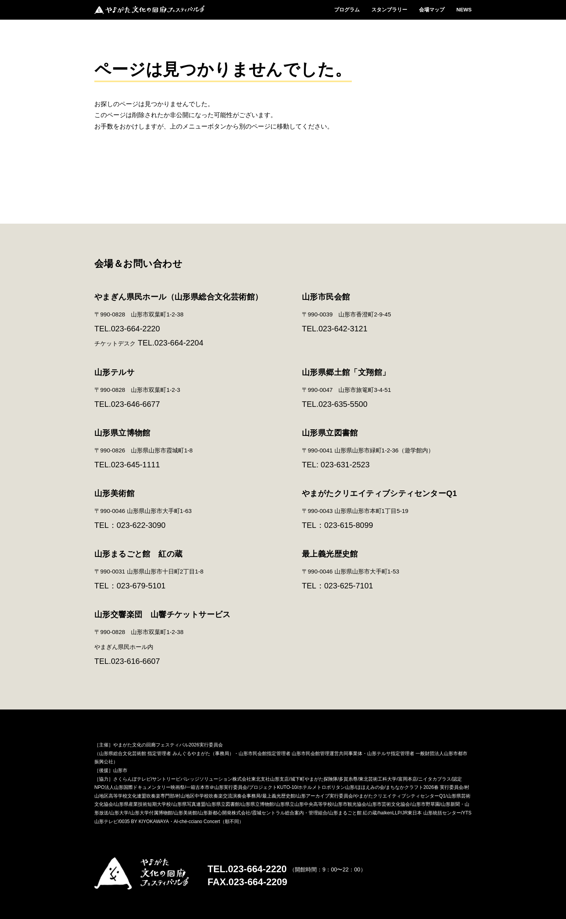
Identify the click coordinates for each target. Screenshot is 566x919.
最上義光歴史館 (330, 554)
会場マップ (432, 10)
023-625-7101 (348, 585)
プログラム (347, 10)
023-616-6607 (135, 661)
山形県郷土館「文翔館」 (346, 372)
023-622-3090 (141, 525)
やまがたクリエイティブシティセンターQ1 (379, 493)
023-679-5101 (141, 585)
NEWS (464, 10)
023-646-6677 (135, 404)
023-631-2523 (345, 464)
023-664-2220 (135, 328)
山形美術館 (114, 493)
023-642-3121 (343, 328)
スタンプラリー (389, 10)
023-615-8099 (348, 525)
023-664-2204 (179, 342)
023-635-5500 (343, 404)
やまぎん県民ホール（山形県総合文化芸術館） (178, 296)
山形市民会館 (326, 296)
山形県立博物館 (122, 432)
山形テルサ (114, 372)
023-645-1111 (135, 464)
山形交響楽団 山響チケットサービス (162, 614)
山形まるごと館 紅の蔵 (138, 554)
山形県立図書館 (330, 432)
